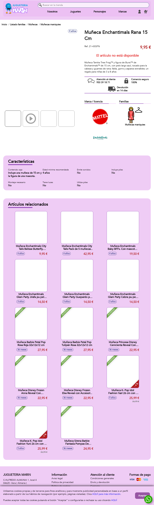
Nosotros (52, 11)
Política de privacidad (62, 482)
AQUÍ (114, 500)
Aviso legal (57, 478)
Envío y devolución (100, 482)
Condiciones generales (102, 478)
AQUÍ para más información (106, 494)
